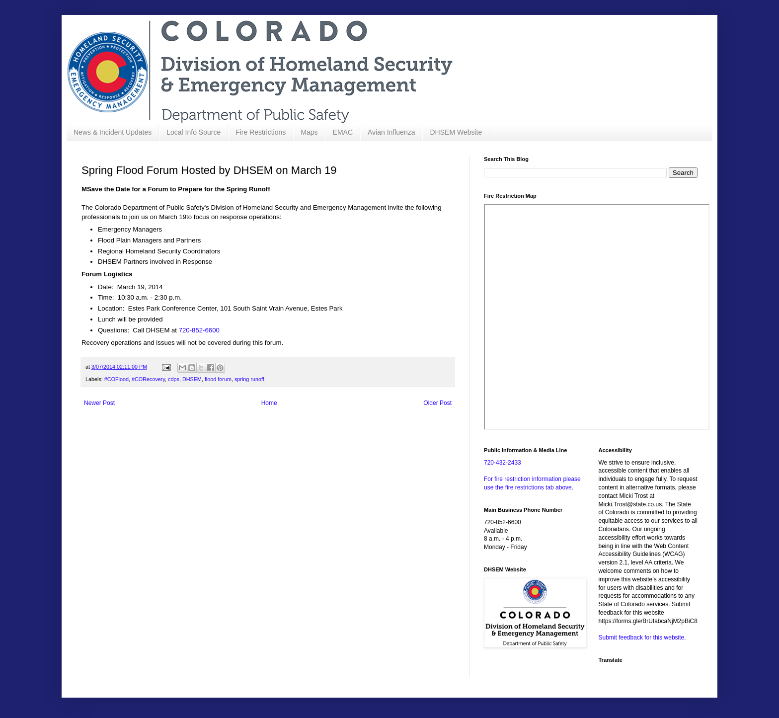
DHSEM (192, 379)
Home (269, 402)
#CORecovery (148, 379)
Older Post (437, 402)
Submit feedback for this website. (642, 637)
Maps (309, 132)
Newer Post (99, 402)
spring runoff (249, 379)
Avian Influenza (391, 132)
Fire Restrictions (260, 132)
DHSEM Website (456, 132)
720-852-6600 (199, 330)
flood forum (218, 379)
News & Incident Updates (113, 132)
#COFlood (116, 379)
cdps (173, 379)
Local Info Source (193, 132)
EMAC (343, 132)
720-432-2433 (502, 462)
